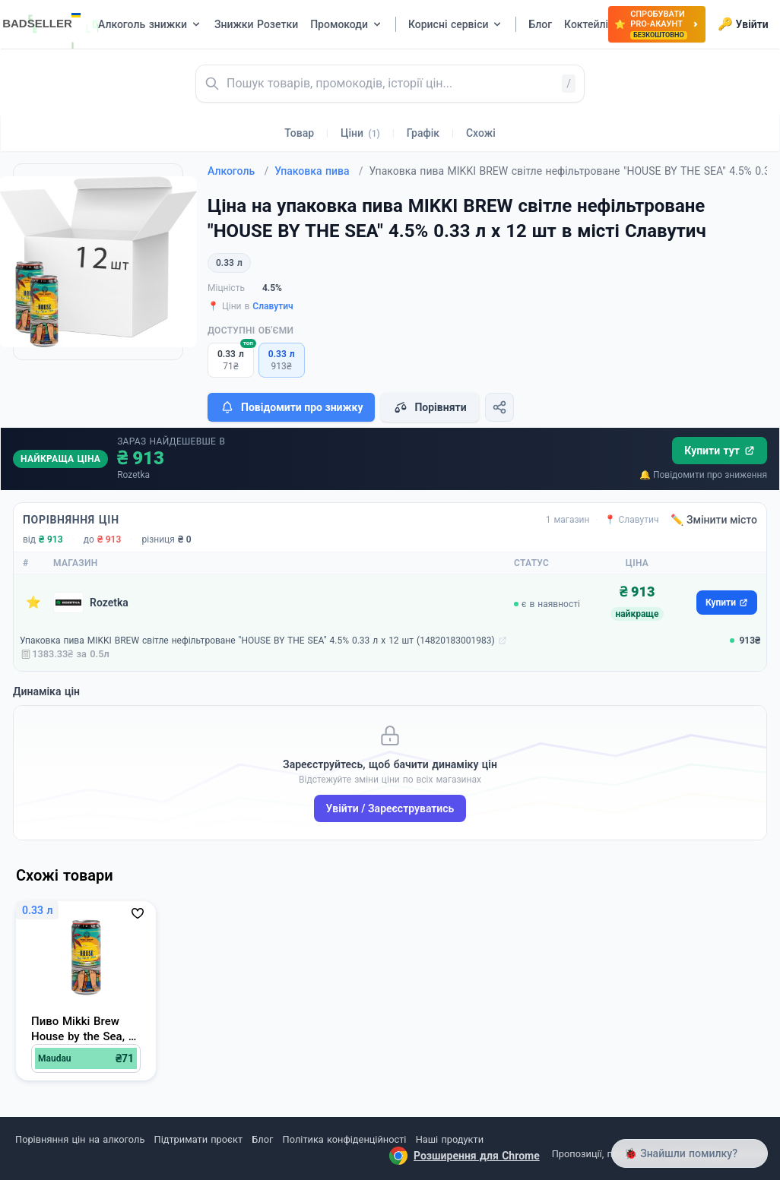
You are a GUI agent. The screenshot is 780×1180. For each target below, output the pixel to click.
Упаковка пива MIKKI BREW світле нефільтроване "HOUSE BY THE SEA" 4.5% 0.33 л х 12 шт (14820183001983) (257, 640)
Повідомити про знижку (291, 407)
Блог (262, 1139)
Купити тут (719, 450)
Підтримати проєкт (198, 1139)
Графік (423, 133)
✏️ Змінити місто (714, 520)
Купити (726, 602)
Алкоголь (238, 171)
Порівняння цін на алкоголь (79, 1139)
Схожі (481, 133)
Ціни (360, 133)
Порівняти (429, 407)
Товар (299, 133)
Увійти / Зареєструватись (390, 808)
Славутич (272, 306)
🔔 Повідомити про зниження (703, 475)
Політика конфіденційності (345, 1139)
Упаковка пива (318, 171)
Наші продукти (450, 1139)
